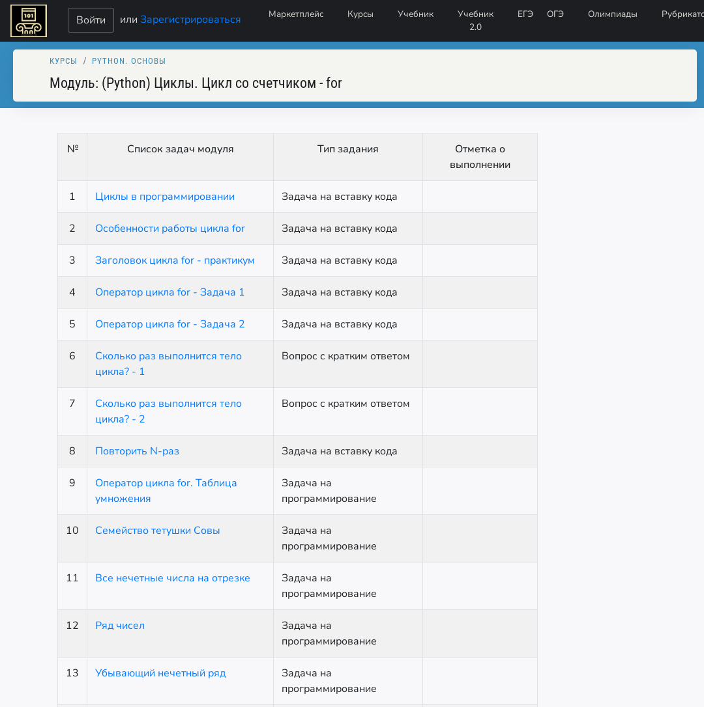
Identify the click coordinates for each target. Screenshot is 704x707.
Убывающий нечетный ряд (160, 673)
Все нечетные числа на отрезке (172, 578)
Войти (91, 20)
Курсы (360, 14)
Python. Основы (129, 61)
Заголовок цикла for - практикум (175, 260)
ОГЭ (555, 14)
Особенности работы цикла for (170, 228)
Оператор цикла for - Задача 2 (170, 324)
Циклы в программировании (165, 196)
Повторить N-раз (137, 451)
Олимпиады (613, 14)
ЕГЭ (525, 14)
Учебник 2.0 (475, 20)
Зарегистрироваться (190, 19)
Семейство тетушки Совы (157, 530)
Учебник (415, 14)
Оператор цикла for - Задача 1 (170, 292)
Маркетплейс (296, 14)
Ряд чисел (120, 625)
